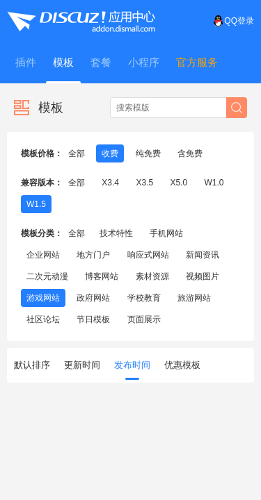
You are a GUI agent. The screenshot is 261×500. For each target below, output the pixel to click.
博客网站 (101, 276)
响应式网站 (148, 255)
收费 (110, 153)
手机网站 (166, 233)
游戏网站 (43, 298)
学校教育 (144, 298)
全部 (76, 153)
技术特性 (116, 233)
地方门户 (93, 255)
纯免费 (148, 153)
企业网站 (43, 255)
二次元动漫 (47, 276)
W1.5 (36, 204)
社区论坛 (43, 319)
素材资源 (152, 276)
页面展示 (144, 319)
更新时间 (82, 365)
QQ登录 (233, 21)
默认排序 (32, 365)
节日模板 (93, 319)
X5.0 (178, 183)
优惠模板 (182, 365)
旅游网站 (194, 298)
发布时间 (132, 370)
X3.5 (144, 183)
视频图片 (202, 276)
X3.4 (110, 183)
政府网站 (93, 298)
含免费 (190, 153)
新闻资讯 (202, 255)
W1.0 (213, 183)
